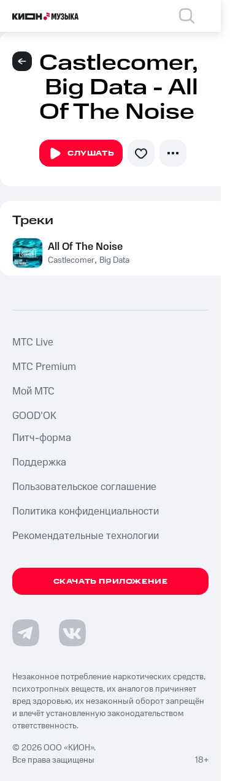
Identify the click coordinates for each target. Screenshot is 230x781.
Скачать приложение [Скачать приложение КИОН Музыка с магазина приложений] (110, 581)
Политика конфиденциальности (85, 511)
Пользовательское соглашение (84, 487)
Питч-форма (41, 438)
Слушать (81, 153)
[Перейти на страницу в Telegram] (25, 632)
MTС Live (32, 342)
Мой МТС (33, 391)
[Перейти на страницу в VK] (72, 632)
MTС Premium (44, 367)
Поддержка (39, 462)
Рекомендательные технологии (85, 536)
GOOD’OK (34, 416)
